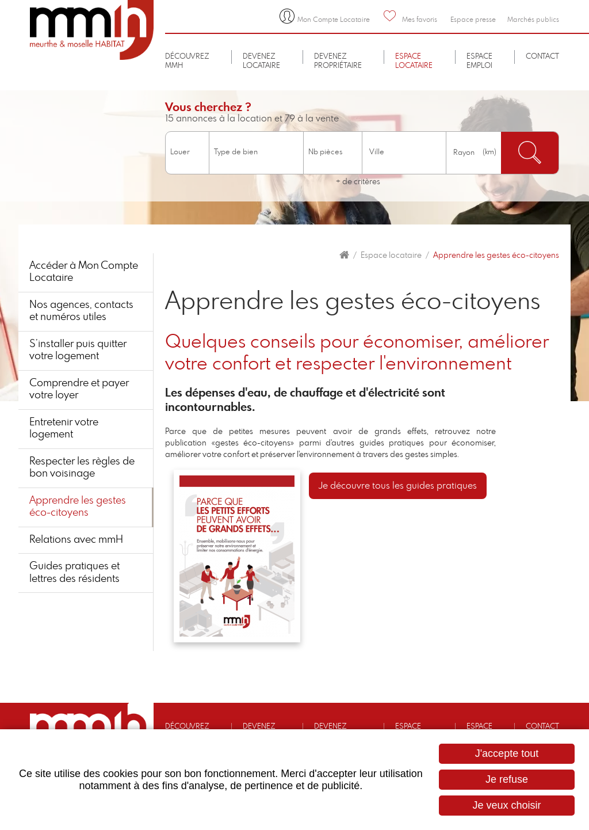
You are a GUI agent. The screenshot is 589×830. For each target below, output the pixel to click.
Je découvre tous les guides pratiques (398, 485)
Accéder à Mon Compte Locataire (84, 272)
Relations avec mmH (77, 540)
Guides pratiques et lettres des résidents (75, 573)
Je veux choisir (506, 805)
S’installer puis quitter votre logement (78, 350)
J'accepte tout (507, 753)
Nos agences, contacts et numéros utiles (82, 311)
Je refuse (506, 779)
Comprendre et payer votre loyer (79, 389)
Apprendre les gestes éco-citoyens (496, 256)
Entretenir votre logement (64, 429)
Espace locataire (391, 256)
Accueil (344, 255)
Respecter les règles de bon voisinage (82, 468)
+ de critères (358, 182)
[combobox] (404, 153)
